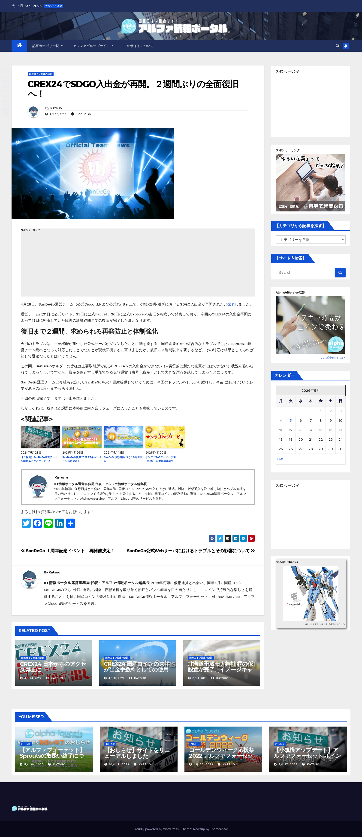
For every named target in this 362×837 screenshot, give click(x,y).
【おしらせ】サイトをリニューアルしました (137, 753)
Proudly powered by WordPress (156, 829)
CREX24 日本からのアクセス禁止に (53, 667)
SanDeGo (84, 114)
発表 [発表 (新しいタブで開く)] (231, 304)
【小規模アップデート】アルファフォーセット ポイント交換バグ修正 (307, 756)
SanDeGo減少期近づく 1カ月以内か (123, 459)
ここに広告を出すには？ (333, 357)
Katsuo (56, 108)
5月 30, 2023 (34, 764)
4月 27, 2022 (288, 764)
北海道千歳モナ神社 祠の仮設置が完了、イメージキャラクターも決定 (220, 669)
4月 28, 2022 (203, 764)
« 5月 (280, 458)
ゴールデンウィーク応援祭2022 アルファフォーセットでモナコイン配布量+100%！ (221, 759)
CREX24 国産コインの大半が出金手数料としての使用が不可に (137, 669)
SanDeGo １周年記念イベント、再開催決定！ (68, 550)
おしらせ (25, 744)
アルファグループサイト (93, 46)
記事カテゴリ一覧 (47, 46)
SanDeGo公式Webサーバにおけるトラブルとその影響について (191, 550)
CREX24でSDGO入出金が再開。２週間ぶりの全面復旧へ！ (133, 89)
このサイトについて (139, 46)
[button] (337, 46)
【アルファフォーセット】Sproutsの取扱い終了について (52, 756)
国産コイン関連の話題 (40, 74)
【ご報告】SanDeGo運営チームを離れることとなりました (39, 459)
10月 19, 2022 (119, 764)
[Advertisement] (138, 264)
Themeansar (219, 829)
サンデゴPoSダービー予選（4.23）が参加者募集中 (160, 459)
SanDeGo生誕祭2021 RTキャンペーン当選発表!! (81, 459)
